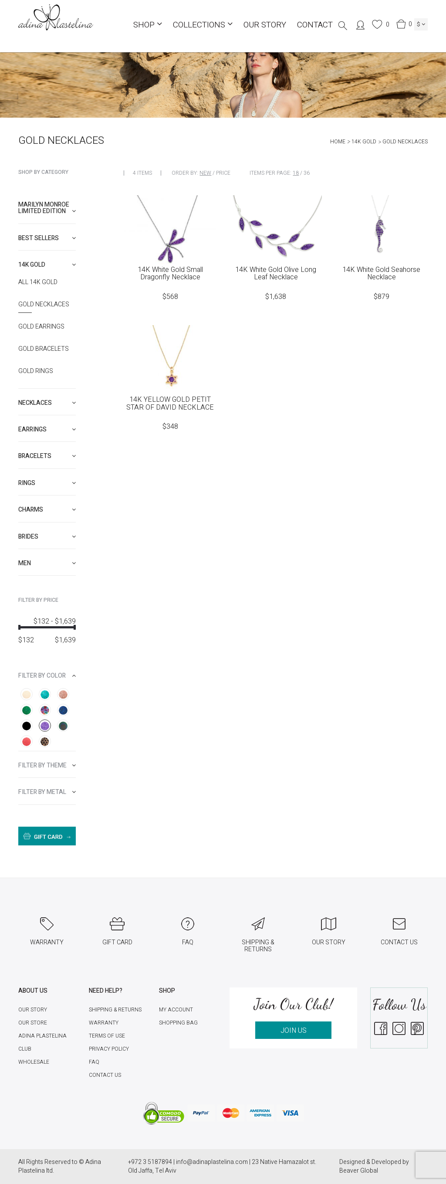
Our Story (264, 25)
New (205, 173)
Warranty (103, 1023)
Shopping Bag (178, 1023)
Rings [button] (47, 483)
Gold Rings (35, 371)
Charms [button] (47, 509)
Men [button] (47, 563)
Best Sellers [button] (47, 238)
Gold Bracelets (43, 349)
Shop (147, 25)
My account (176, 1010)
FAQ (94, 1062)
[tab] (47, 208)
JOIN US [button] (293, 1030)
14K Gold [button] (47, 264)
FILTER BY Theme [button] (47, 765)
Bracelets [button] (47, 456)
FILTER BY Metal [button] (47, 792)
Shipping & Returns (115, 1010)
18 (296, 173)
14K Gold (363, 142)
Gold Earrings (41, 326)
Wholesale (33, 1062)
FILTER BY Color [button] (47, 675)
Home (337, 142)
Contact (315, 25)
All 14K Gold (37, 282)
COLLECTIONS (203, 25)
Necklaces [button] (47, 402)
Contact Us (105, 1075)
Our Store (32, 1023)
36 (307, 173)
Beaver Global (358, 1170)
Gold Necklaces (43, 304)
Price (223, 173)
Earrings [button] (47, 429)
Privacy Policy (109, 1049)
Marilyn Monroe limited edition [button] (47, 208)
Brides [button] (47, 536)
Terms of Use (107, 1036)
